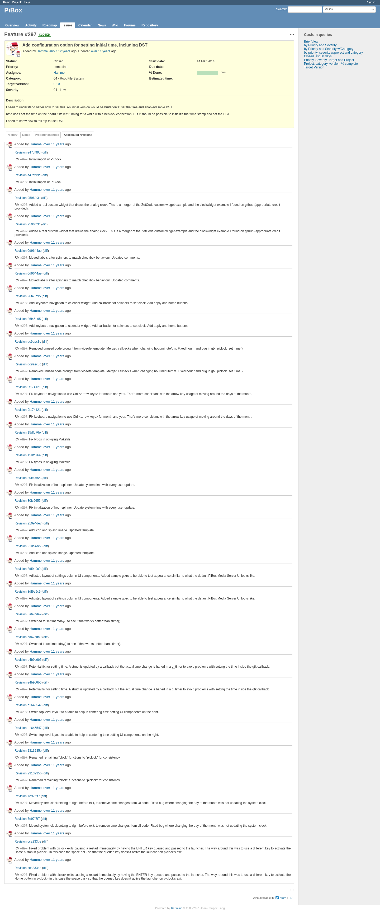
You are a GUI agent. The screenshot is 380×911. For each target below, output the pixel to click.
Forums (130, 25)
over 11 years (100, 51)
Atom (282, 897)
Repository (149, 25)
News (102, 25)
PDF (291, 897)
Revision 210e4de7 (28, 523)
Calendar (85, 25)
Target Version (314, 67)
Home (6, 2)
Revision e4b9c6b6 (28, 660)
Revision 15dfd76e (28, 432)
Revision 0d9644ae (28, 251)
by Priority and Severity (320, 45)
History (12, 134)
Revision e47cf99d (28, 152)
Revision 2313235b (28, 750)
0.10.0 (58, 84)
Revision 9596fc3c (27, 198)
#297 (23, 159)
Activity (30, 25)
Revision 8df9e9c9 (28, 569)
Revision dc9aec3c (28, 341)
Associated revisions (78, 134)
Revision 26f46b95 (28, 296)
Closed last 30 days (318, 56)
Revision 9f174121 (28, 387)
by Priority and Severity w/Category (328, 49)
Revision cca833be (28, 841)
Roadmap (49, 25)
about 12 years (59, 51)
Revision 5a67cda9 (28, 614)
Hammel (43, 51)
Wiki (115, 25)
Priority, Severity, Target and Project (329, 60)
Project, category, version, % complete (331, 64)
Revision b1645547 (28, 705)
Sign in (371, 2)
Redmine (176, 908)
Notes (26, 134)
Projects (17, 2)
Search (281, 9)
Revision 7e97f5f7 (27, 796)
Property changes (47, 134)
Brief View (311, 41)
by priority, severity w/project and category (333, 52)
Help (27, 2)
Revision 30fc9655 (28, 478)
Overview (12, 25)
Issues (67, 25)
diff (44, 152)
